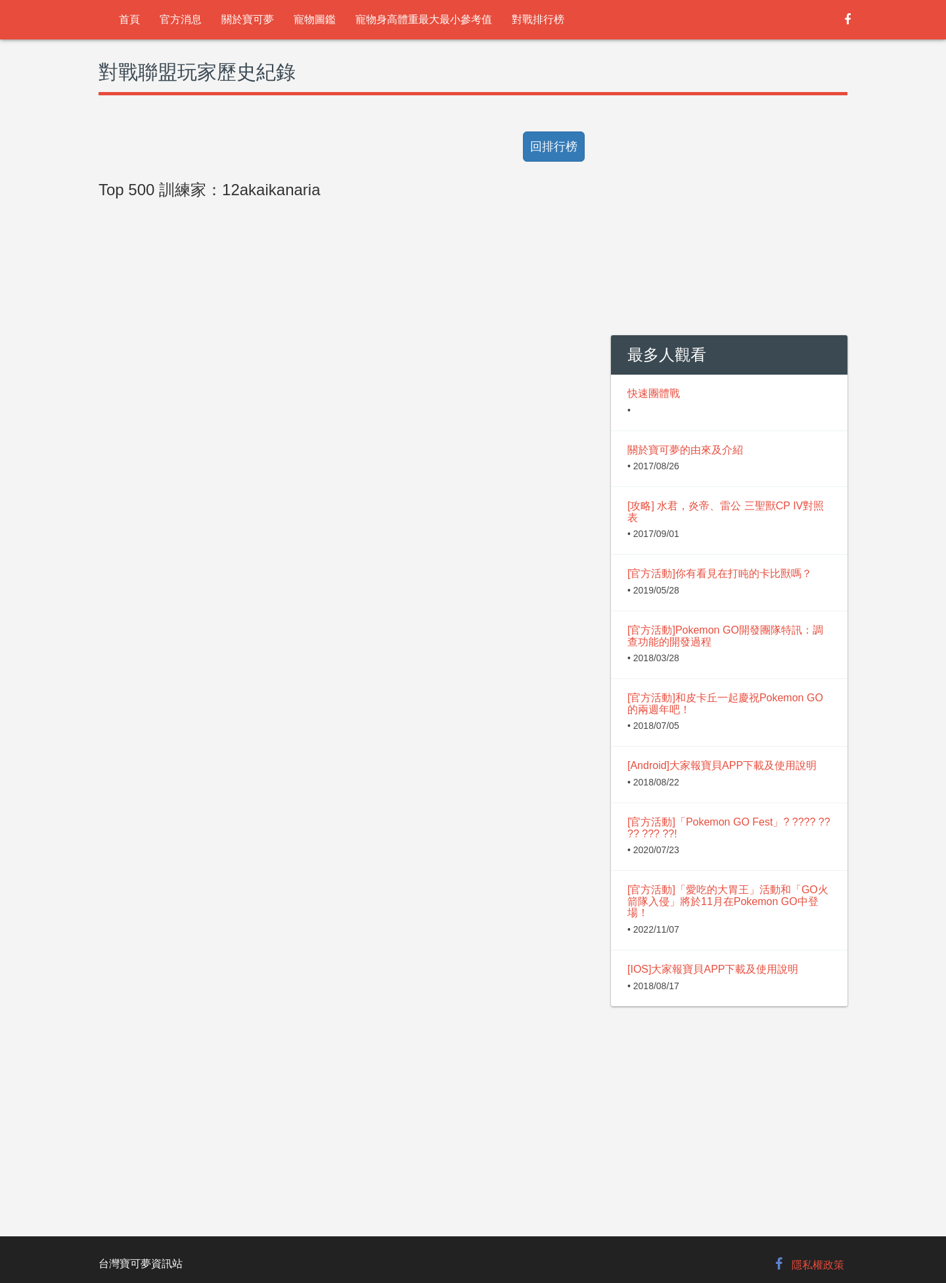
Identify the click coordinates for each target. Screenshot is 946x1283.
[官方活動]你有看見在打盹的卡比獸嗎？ (719, 573)
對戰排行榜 (538, 19)
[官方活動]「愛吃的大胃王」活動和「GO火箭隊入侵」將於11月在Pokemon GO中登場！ (727, 901)
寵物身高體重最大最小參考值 (423, 19)
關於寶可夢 (247, 19)
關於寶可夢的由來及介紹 (685, 449)
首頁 (129, 19)
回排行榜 (553, 146)
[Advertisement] (345, 501)
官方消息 (181, 19)
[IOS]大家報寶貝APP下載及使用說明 (712, 969)
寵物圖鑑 (315, 19)
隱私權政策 (818, 1265)
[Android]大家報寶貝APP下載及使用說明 (722, 765)
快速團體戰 (653, 393)
